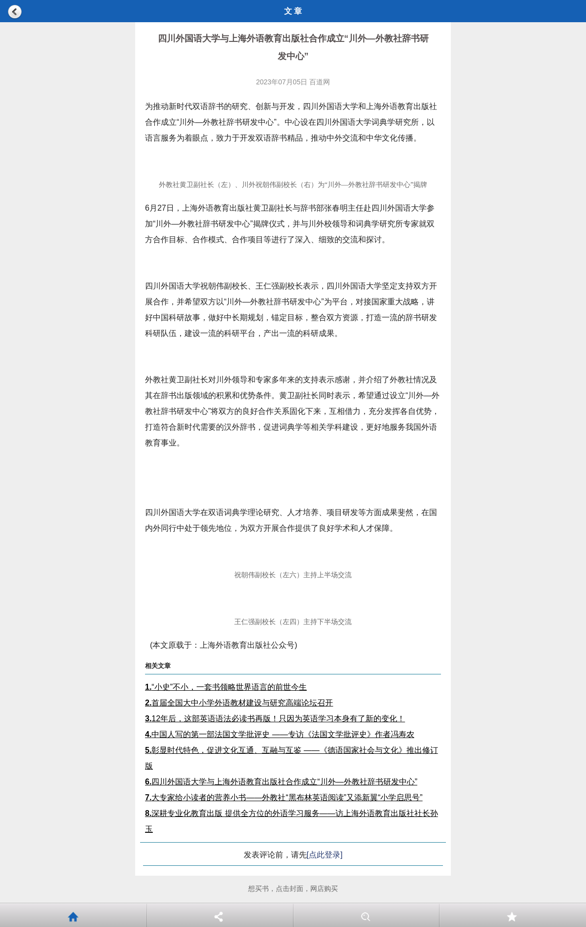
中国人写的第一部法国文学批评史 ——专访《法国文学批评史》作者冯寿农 (279, 734)
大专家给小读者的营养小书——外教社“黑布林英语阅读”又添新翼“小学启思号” (284, 797)
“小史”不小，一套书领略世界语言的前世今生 (226, 687)
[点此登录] (325, 855)
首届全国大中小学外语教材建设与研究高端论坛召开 (239, 703)
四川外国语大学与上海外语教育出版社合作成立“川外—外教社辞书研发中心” (281, 782)
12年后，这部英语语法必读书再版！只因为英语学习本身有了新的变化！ (275, 718)
